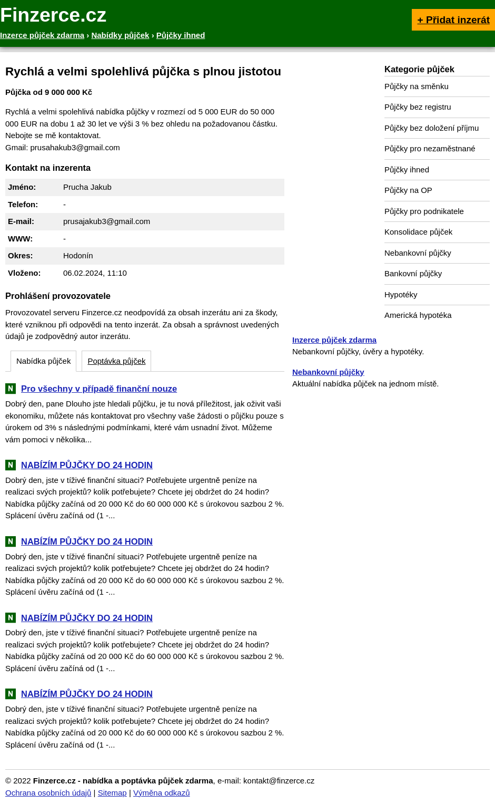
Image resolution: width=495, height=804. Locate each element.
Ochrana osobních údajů (48, 792)
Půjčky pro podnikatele (424, 211)
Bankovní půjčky (413, 273)
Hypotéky (401, 294)
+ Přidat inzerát (453, 19)
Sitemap (112, 792)
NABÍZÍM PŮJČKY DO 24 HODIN (87, 465)
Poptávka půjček (116, 360)
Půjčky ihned (406, 169)
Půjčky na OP (408, 190)
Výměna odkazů (161, 792)
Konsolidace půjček (418, 231)
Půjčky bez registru (417, 106)
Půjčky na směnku (416, 86)
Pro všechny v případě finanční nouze (99, 388)
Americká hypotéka (418, 315)
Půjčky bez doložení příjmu (431, 127)
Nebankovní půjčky (417, 252)
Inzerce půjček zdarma (334, 339)
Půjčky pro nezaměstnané (430, 148)
